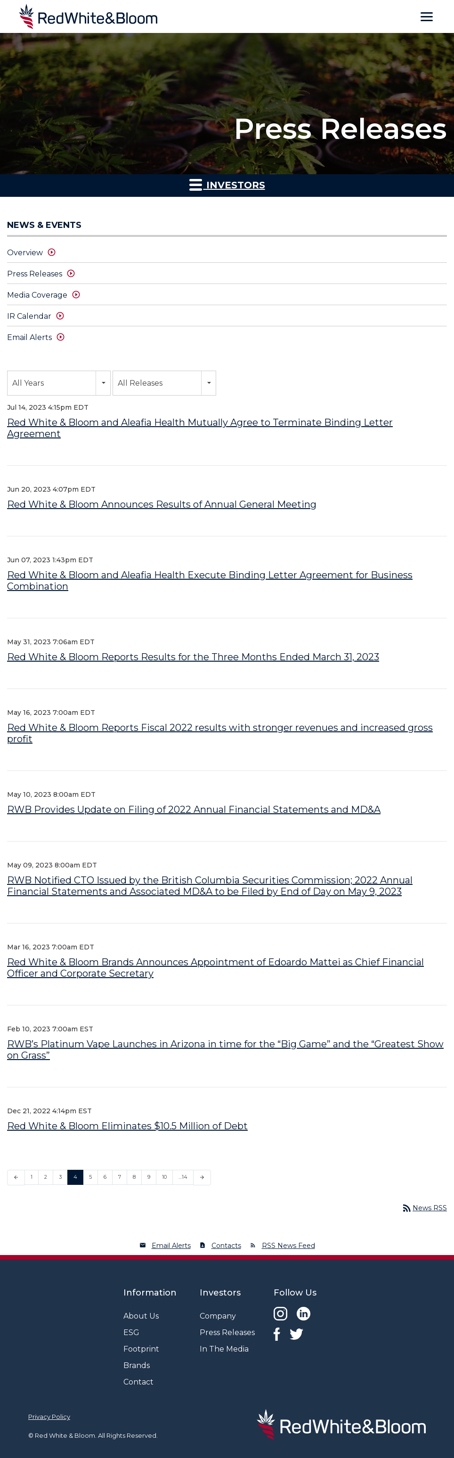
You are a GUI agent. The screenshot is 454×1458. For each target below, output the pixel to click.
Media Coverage (37, 295)
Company (218, 1316)
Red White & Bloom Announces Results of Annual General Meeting (161, 504)
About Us (141, 1316)
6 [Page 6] (105, 1177)
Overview (25, 252)
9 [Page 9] (148, 1177)
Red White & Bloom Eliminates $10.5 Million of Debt (127, 1126)
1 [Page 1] (31, 1177)
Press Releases (34, 273)
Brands (136, 1365)
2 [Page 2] (45, 1177)
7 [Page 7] (119, 1177)
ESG (131, 1332)
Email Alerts (29, 337)
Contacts (226, 1245)
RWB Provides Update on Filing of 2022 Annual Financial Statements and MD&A (194, 809)
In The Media (224, 1349)
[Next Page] (202, 1177)
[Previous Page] (16, 1177)
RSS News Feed (288, 1245)
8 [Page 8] (134, 1177)
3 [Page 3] (60, 1177)
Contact (138, 1381)
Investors (227, 184)
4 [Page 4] (75, 1177)
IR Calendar (29, 316)
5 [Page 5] (90, 1177)
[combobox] (59, 383)
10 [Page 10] (164, 1177)
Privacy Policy (49, 1416)
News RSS (424, 1208)
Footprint (141, 1349)
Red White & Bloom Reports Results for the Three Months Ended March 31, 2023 (193, 657)
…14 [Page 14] (182, 1177)
